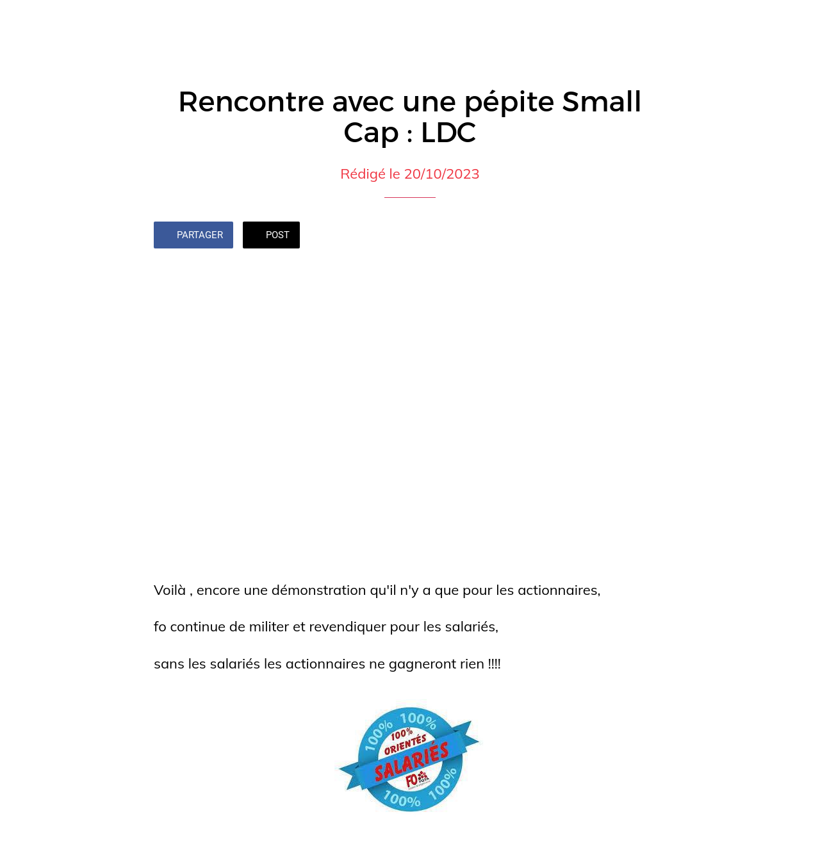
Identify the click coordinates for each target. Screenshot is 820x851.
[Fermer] (20, 20)
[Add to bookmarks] (651, 236)
